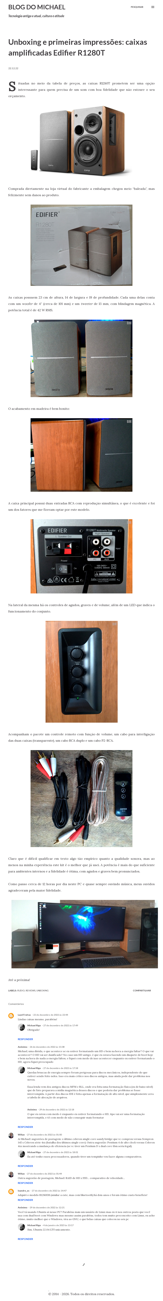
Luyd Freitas (24, 1014)
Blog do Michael (36, 7)
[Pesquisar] (137, 7)
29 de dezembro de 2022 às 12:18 (56, 1109)
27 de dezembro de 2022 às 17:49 (60, 1025)
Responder (25, 1039)
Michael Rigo (34, 1025)
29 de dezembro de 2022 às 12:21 (47, 1207)
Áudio (21, 990)
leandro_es (23, 1190)
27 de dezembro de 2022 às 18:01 (60, 1152)
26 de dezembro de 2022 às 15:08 (47, 1046)
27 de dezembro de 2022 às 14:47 (49, 1190)
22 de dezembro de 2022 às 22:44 (50, 1014)
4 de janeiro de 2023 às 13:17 (58, 1225)
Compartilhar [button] (142, 990)
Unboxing (42, 990)
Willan (21, 1134)
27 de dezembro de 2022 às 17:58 (60, 1068)
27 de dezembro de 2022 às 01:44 (44, 1173)
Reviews (30, 990)
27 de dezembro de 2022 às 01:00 (44, 1134)
